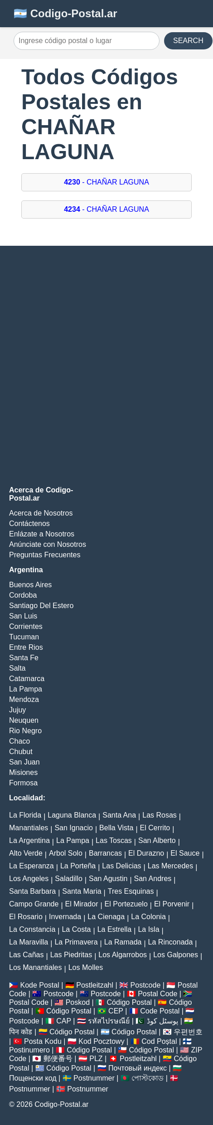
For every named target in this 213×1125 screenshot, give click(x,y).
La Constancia (32, 929)
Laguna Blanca (72, 815)
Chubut (21, 751)
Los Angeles (28, 878)
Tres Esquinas (131, 891)
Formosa (23, 783)
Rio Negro (25, 731)
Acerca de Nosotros (41, 513)
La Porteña (78, 866)
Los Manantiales (35, 967)
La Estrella (114, 929)
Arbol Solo (65, 853)
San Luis (23, 616)
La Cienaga (106, 916)
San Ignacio (73, 828)
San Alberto (157, 840)
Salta (17, 668)
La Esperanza (31, 866)
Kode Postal (39, 985)
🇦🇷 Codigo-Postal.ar (65, 13)
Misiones (23, 772)
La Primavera (75, 942)
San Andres (153, 878)
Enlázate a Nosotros (41, 534)
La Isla (148, 929)
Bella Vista (116, 828)
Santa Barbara (32, 891)
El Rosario (26, 916)
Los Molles (85, 967)
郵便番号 (58, 1058)
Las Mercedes (171, 866)
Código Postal (129, 1002)
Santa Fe (24, 658)
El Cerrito (155, 828)
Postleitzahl (94, 985)
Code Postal (159, 1011)
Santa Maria (81, 891)
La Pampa (25, 689)
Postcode (146, 985)
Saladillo (68, 878)
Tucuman (24, 637)
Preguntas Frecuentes (44, 555)
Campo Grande (33, 904)
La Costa (76, 929)
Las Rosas (159, 815)
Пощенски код (33, 1078)
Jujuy (17, 710)
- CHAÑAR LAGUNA (106, 182)
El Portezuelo (126, 904)
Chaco (19, 741)
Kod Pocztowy (101, 1041)
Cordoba (23, 595)
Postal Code (157, 994)
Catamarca (26, 678)
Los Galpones (175, 955)
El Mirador (81, 904)
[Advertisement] (106, 365)
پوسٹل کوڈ (162, 1021)
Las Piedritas (71, 955)
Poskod (78, 1002)
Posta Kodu (43, 1041)
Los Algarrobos (122, 955)
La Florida (25, 815)
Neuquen (24, 720)
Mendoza (24, 699)
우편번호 (188, 1032)
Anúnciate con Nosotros (47, 544)
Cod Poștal (159, 1041)
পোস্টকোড (147, 1078)
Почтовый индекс (137, 1068)
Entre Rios (26, 647)
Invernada (65, 916)
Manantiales (28, 828)
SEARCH (188, 40)
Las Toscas (114, 840)
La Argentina (29, 840)
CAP (63, 1021)
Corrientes (26, 626)
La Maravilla (28, 942)
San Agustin (108, 878)
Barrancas (105, 853)
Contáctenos (29, 523)
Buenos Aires (30, 585)
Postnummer (94, 1078)
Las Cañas (26, 955)
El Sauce (184, 853)
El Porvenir (171, 904)
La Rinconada (170, 942)
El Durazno (146, 853)
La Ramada (123, 942)
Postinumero (29, 1050)
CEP (115, 1011)
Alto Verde (26, 853)
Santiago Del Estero (41, 605)
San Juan (24, 762)
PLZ (95, 1058)
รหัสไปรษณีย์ (109, 1021)
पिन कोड (20, 1032)
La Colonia (148, 916)
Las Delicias (121, 866)
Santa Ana (119, 815)
